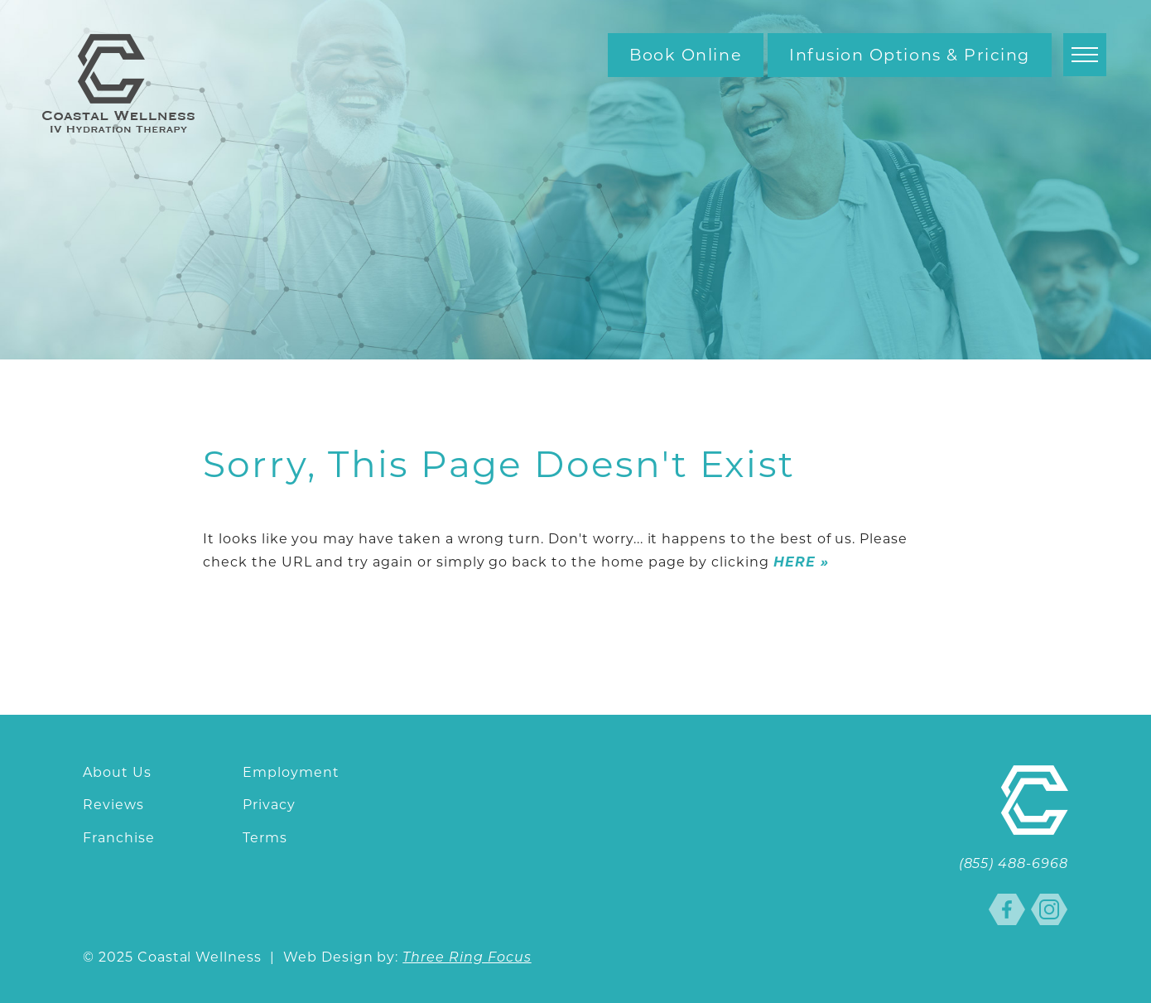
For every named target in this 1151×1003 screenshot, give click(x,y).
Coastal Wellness (118, 83)
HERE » (801, 562)
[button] (1084, 54)
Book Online (685, 55)
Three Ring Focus (466, 958)
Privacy (269, 805)
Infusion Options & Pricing (909, 55)
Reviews (113, 805)
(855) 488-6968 (1013, 864)
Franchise (119, 838)
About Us (117, 772)
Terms (265, 838)
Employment (291, 772)
